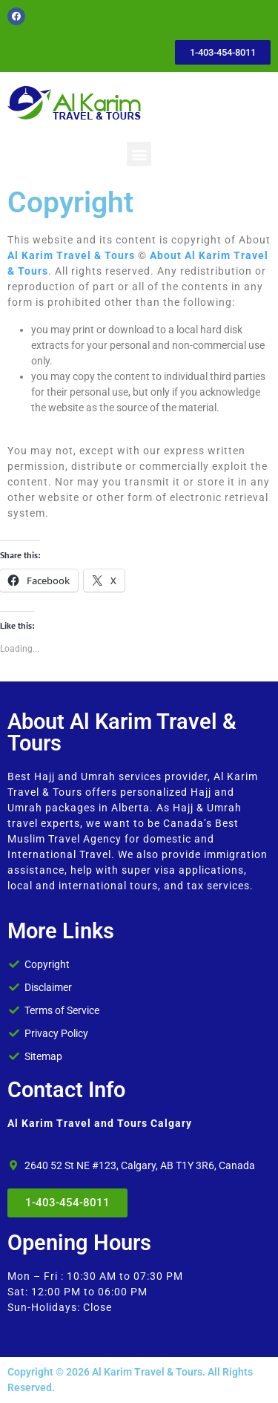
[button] (139, 154)
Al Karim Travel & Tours (71, 255)
